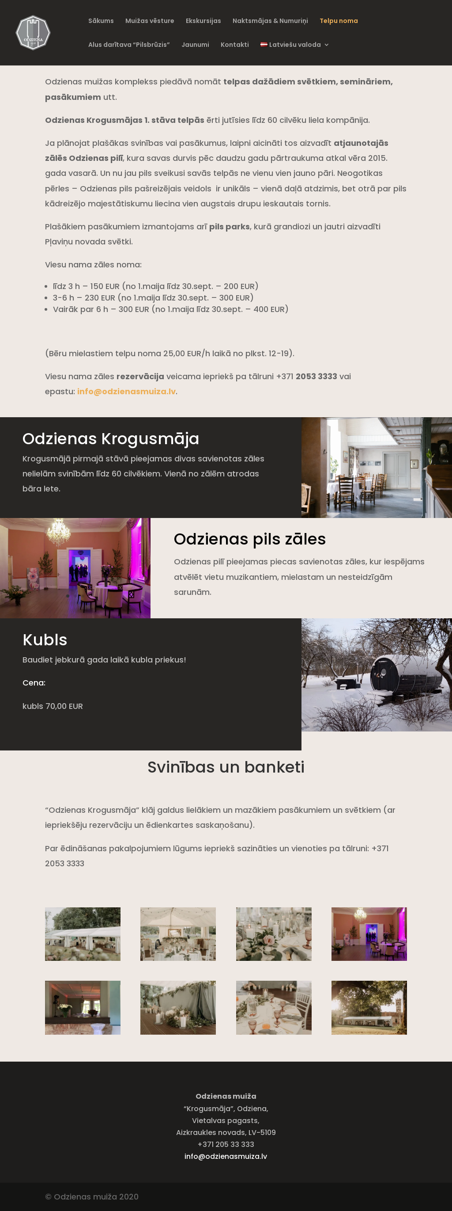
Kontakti (235, 45)
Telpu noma (339, 21)
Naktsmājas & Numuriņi (270, 21)
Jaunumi (195, 45)
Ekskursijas (203, 21)
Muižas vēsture (149, 21)
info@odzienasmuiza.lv (226, 1156)
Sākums (101, 21)
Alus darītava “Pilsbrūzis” (129, 45)
